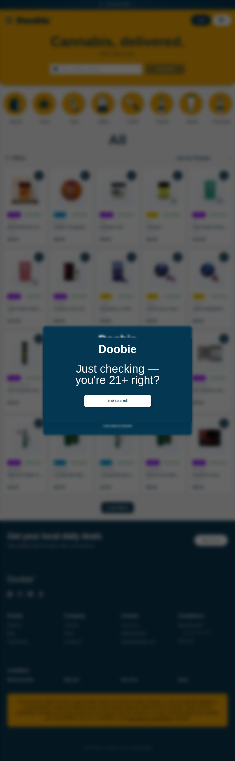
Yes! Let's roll (117, 401)
